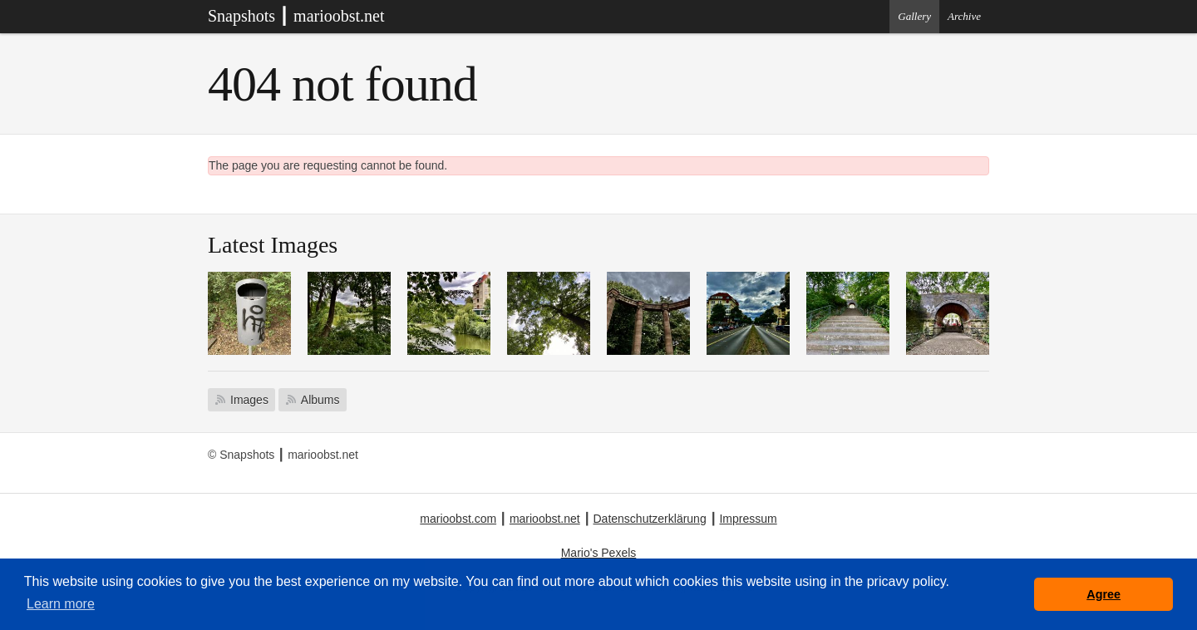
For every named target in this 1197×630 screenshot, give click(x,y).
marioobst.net (545, 518)
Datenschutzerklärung (650, 518)
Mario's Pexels (599, 552)
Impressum (747, 518)
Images (249, 399)
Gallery (914, 16)
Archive (964, 16)
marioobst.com (458, 518)
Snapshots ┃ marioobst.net (296, 16)
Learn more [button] (61, 604)
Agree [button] (1103, 594)
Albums (320, 399)
